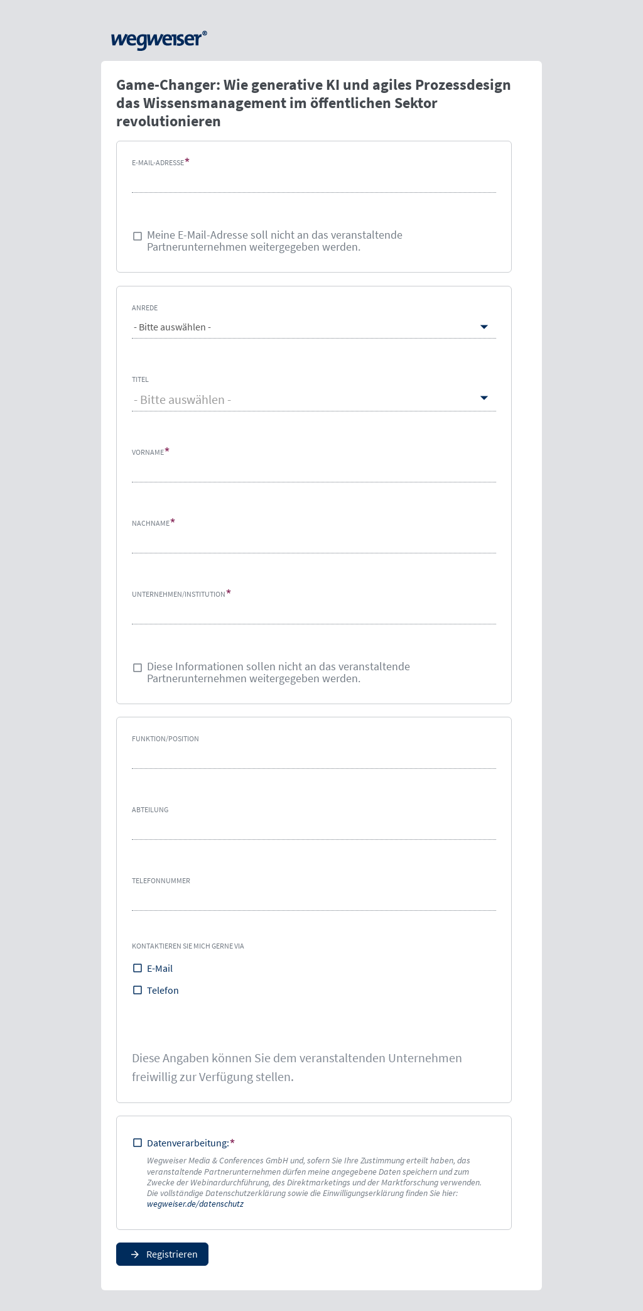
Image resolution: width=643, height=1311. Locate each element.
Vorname (148, 451)
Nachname (151, 522)
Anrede (145, 307)
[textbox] (314, 399)
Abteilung (150, 809)
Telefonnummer (161, 880)
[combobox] (314, 399)
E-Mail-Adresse (158, 162)
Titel (140, 378)
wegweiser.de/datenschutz (195, 1203)
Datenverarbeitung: (188, 1142)
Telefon (163, 990)
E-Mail (160, 968)
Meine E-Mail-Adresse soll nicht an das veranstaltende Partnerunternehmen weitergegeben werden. (275, 241)
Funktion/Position (165, 738)
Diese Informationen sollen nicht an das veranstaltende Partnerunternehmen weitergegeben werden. (278, 672)
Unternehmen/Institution (178, 593)
